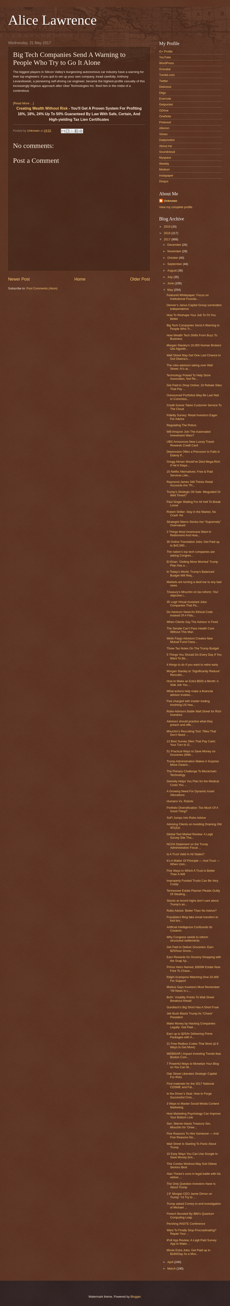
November (174, 251)
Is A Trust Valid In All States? (185, 854)
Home (79, 279)
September (175, 264)
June (171, 283)
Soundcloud (167, 152)
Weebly (164, 163)
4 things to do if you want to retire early (192, 664)
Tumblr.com (167, 75)
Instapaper (166, 175)
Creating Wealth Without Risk (42, 108)
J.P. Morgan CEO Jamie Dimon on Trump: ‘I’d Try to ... (189, 1195)
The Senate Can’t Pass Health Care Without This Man (190, 630)
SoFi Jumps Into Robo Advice (186, 817)
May (170, 289)
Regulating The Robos (181, 425)
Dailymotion (167, 140)
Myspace (165, 157)
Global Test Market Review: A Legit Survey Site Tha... (190, 835)
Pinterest (165, 122)
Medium (164, 169)
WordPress (166, 63)
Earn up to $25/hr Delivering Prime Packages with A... (190, 1035)
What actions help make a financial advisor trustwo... (190, 692)
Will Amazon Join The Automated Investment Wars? (188, 433)
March (171, 1268)
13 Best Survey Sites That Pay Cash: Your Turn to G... (191, 743)
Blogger (136, 1296)
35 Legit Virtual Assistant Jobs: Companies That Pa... (187, 603)
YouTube (165, 57)
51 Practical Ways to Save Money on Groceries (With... (191, 753)
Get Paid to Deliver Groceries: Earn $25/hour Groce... (190, 948)
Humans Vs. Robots (180, 801)
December (174, 244)
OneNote (165, 116)
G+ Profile (166, 51)
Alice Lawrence (52, 20)
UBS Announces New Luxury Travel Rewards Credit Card (190, 443)
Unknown (170, 201)
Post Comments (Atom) (42, 288)
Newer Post (19, 279)
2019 (167, 226)
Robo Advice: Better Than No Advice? (192, 910)
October (173, 257)
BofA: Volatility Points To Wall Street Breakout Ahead (190, 998)
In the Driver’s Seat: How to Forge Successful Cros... (189, 1095)
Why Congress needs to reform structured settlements (187, 938)
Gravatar (165, 69)
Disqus (163, 181)
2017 (167, 239)
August (172, 270)
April (170, 1262)
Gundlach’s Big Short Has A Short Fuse (193, 1007)
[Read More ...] (23, 103)
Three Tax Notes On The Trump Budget (193, 648)
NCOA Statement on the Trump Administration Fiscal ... (187, 845)
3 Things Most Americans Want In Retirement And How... (189, 533)
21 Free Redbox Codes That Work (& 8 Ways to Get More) (192, 1045)
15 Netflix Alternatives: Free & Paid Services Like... (190, 473)
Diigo (162, 93)
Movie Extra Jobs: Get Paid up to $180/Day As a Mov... (188, 1251)
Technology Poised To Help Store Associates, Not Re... (188, 376)
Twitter (163, 81)
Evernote (165, 98)
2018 (167, 233)
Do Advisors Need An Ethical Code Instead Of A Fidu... (190, 613)
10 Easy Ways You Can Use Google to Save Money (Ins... (192, 1155)
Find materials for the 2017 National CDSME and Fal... (190, 1085)
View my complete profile (175, 207)
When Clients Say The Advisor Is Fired (192, 622)
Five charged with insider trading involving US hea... (188, 702)
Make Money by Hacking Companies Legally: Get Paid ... (191, 1025)
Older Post (140, 279)
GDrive (163, 110)
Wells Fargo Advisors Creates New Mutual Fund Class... (190, 640)
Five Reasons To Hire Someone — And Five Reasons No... (193, 1135)
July (170, 277)
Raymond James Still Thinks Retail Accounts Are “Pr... (190, 483)
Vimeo (163, 134)
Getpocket (166, 104)
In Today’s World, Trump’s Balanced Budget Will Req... (190, 573)
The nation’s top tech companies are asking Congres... (191, 553)
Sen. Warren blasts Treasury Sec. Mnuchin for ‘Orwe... (189, 1125)
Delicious (165, 86)
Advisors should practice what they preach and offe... (190, 723)
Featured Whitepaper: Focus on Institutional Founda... (188, 296)
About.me (165, 146)
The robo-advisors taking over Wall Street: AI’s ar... (190, 366)
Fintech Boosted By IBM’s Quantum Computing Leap (190, 1215)
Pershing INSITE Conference (186, 1223)
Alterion (164, 128)
